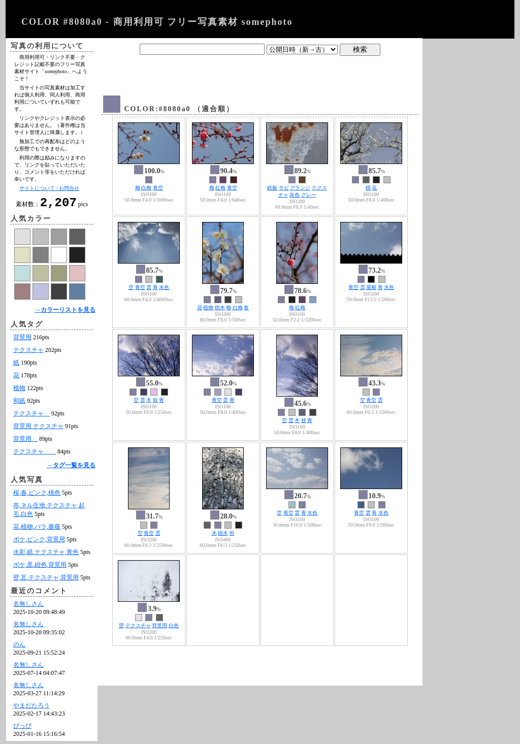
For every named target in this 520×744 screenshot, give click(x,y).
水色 (164, 287)
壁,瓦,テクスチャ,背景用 (46, 580)
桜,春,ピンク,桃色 (36, 495)
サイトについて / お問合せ (49, 188)
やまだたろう (31, 708)
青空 (158, 187)
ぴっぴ (22, 728)
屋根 (371, 287)
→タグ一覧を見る (71, 468)
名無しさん (28, 606)
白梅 (146, 187)
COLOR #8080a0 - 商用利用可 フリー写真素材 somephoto (157, 22)
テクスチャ (28, 353)
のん (19, 647)
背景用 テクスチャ (38, 429)
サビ (284, 187)
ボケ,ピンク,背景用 (39, 542)
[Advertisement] (260, 72)
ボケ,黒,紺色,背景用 (40, 567)
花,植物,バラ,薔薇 (36, 529)
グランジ (300, 187)
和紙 (19, 403)
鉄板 (272, 187)
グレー (308, 195)
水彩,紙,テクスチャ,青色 (46, 555)
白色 (174, 625)
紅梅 (220, 187)
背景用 (22, 340)
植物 (19, 391)
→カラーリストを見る (65, 312)
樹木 (220, 307)
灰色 (294, 195)
